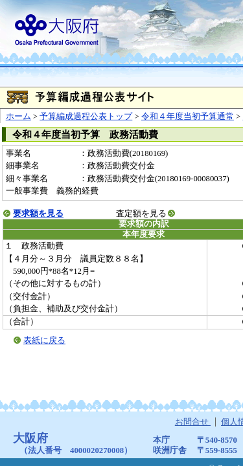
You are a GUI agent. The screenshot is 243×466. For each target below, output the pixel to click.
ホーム (18, 116)
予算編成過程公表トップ (86, 116)
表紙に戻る (44, 340)
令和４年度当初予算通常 (187, 116)
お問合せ (193, 422)
